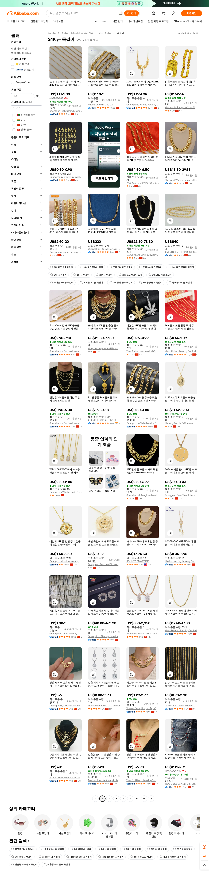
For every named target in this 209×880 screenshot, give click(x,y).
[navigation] (26, 416)
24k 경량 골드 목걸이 (141, 856)
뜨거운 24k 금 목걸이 (61, 282)
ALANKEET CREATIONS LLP (103, 420)
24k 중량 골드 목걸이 (121, 282)
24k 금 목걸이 (58, 274)
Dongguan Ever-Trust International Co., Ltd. (181, 495)
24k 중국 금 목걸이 (21, 856)
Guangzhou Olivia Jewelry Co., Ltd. (142, 423)
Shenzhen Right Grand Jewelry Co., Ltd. (65, 110)
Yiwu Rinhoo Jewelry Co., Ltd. (180, 351)
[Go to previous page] (95, 798)
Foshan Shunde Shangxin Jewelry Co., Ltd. (104, 780)
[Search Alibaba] (83, 13)
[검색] (131, 13)
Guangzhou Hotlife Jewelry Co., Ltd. (65, 561)
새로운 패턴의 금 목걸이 (173, 856)
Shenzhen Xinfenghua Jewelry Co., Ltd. (142, 495)
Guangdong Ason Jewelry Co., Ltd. (65, 633)
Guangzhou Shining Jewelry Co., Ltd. (104, 636)
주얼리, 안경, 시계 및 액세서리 (77, 33)
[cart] (164, 13)
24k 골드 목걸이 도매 (130, 274)
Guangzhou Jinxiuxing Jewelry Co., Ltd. (65, 177)
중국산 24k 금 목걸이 (180, 282)
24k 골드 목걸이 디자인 (181, 267)
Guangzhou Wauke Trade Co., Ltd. (65, 492)
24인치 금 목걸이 (157, 849)
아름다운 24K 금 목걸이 (79, 856)
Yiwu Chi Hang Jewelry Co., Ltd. (142, 780)
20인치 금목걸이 (182, 849)
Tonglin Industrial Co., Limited (104, 705)
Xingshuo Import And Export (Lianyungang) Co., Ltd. (104, 348)
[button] (121, 13)
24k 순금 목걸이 (107, 849)
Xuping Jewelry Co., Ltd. (101, 104)
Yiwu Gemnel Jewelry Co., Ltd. (181, 630)
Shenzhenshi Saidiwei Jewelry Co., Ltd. (65, 351)
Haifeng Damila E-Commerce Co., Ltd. (181, 423)
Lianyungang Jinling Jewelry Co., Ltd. (142, 254)
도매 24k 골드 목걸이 (121, 267)
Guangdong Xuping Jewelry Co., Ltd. (142, 104)
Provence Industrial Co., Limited (142, 633)
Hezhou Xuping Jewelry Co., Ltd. (181, 561)
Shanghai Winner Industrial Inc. (181, 180)
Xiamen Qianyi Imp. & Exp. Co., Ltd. (142, 708)
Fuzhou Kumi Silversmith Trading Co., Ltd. (65, 777)
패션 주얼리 (105, 33)
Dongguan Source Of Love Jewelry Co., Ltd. (104, 564)
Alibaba (52, 33)
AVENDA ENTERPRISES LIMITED (181, 252)
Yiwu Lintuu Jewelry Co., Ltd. (180, 783)
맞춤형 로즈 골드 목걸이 (24, 864)
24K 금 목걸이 (104, 274)
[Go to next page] (151, 798)
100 (144, 798)
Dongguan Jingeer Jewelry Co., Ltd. (65, 252)
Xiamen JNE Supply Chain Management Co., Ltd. (181, 107)
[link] (204, 846)
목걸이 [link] (120, 33)
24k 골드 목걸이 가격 (61, 267)
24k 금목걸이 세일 (81, 849)
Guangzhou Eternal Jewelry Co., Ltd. (104, 248)
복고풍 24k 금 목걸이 (22, 849)
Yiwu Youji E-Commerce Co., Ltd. (142, 182)
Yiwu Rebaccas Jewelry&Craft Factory (142, 351)
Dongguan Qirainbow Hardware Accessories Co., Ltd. (65, 705)
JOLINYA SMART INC (137, 561)
